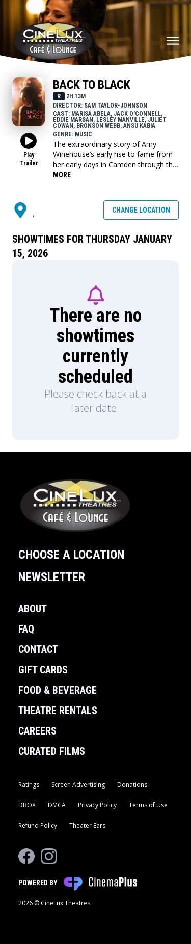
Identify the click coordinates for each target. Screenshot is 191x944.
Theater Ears (87, 825)
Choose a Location (71, 554)
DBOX (27, 805)
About (32, 608)
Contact (38, 649)
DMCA (57, 805)
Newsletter (51, 577)
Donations (132, 784)
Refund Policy (37, 825)
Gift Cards (43, 670)
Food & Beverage (57, 690)
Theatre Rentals (57, 710)
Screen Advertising (78, 784)
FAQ (26, 629)
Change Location (141, 210)
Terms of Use (148, 805)
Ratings (28, 784)
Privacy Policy (97, 805)
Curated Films (51, 751)
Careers (37, 731)
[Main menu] (172, 41)
